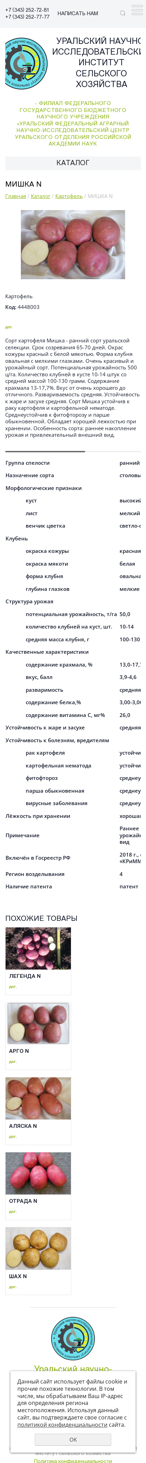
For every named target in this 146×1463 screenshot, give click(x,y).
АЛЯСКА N (23, 1126)
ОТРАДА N (23, 1201)
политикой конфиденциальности (62, 1424)
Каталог (40, 195)
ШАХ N (18, 1277)
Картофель (69, 195)
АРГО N (19, 1051)
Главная (15, 195)
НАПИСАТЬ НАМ (78, 14)
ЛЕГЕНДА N (25, 976)
